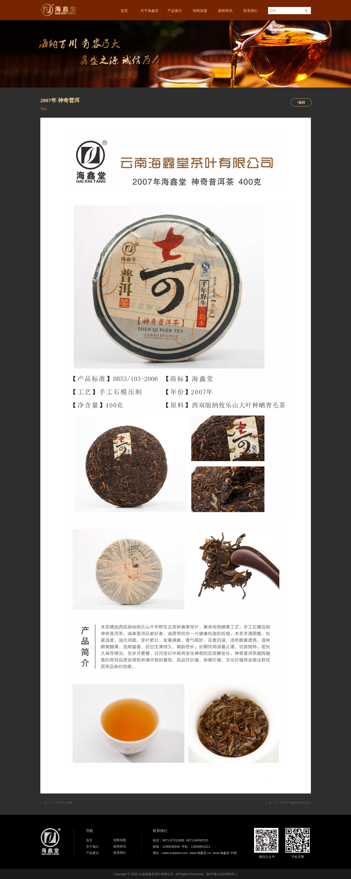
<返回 (301, 102)
